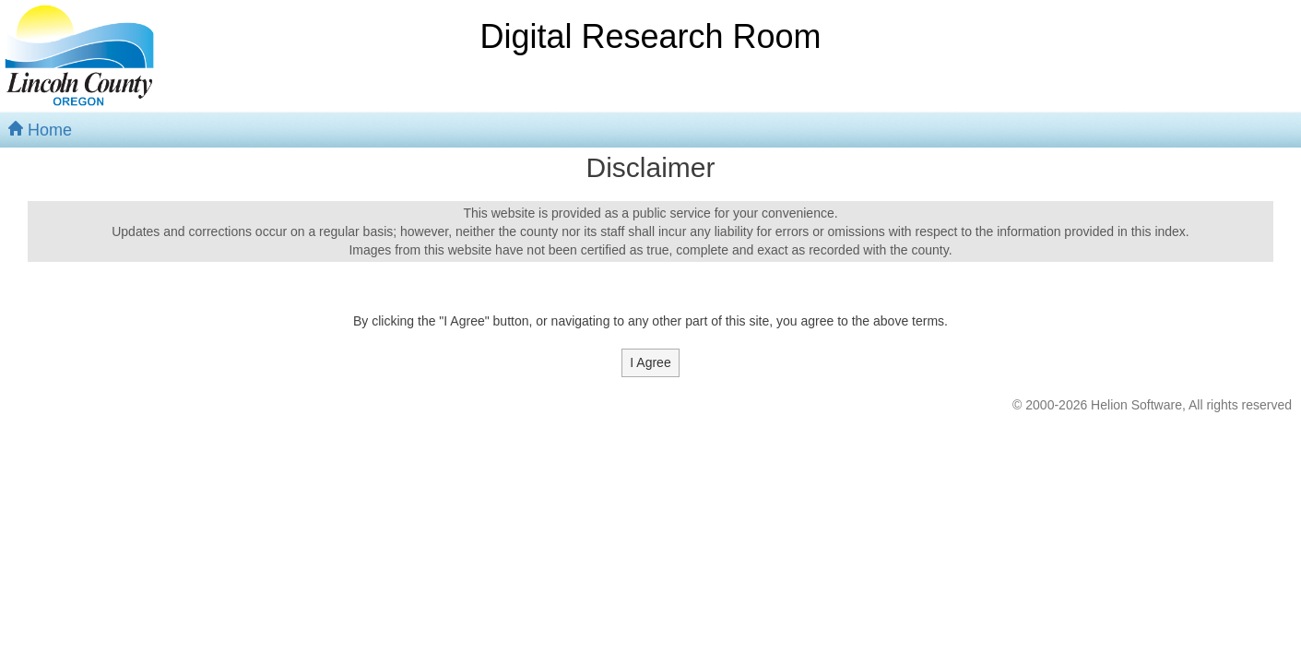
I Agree (650, 362)
